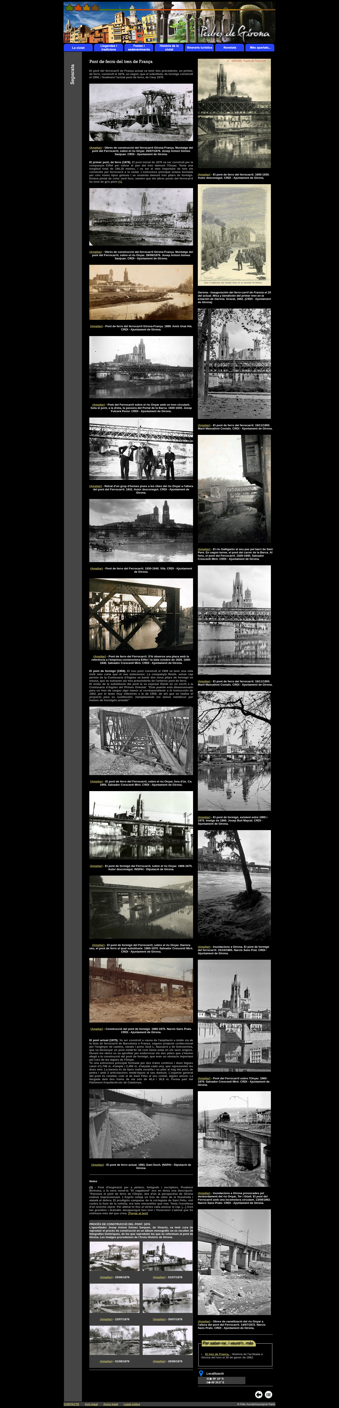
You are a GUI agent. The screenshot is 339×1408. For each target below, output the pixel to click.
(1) (91, 1187)
